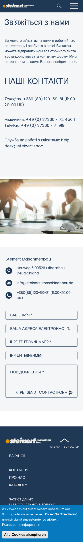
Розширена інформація (21, 525)
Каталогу (18, 485)
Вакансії (17, 455)
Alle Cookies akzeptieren (25, 535)
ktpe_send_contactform (41, 392)
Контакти (18, 470)
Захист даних (21, 499)
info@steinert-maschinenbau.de (45, 282)
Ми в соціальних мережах (32, 504)
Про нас (17, 477)
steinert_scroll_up (64, 447)
